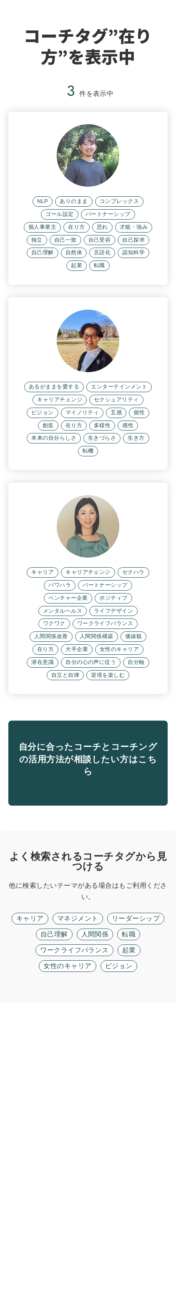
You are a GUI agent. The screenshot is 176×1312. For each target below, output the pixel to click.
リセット (88, 1280)
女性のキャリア (67, 1253)
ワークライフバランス (74, 1237)
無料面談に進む (88, 1062)
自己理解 (54, 1221)
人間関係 (95, 1221)
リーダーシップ (136, 1205)
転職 (129, 1221)
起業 (129, 1237)
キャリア (30, 1205)
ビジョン (119, 1253)
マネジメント (77, 1205)
